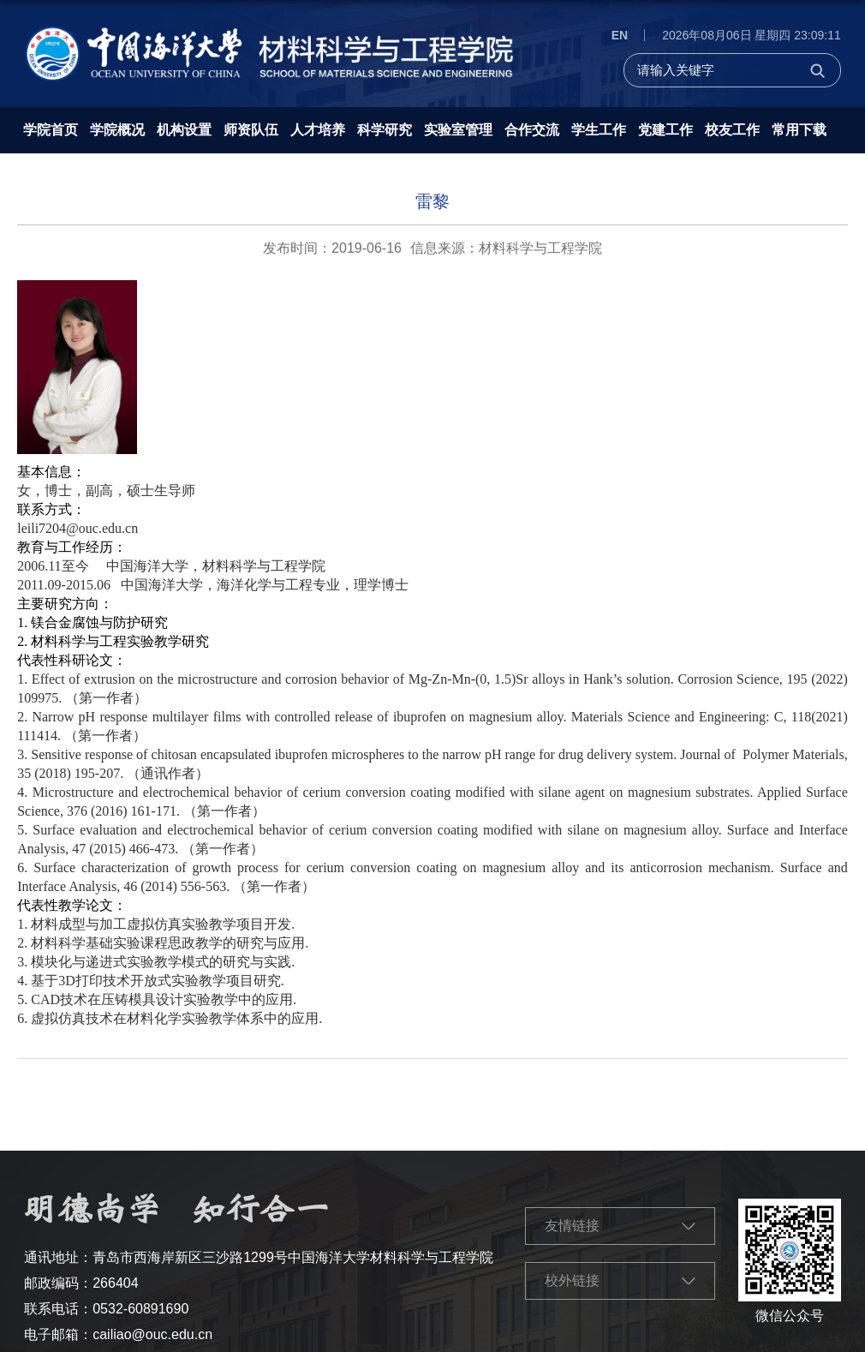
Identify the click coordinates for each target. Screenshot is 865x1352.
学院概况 (117, 130)
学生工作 (598, 130)
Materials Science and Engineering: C (677, 716)
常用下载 (799, 130)
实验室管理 (458, 130)
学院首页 (50, 130)
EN (619, 35)
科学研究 (384, 130)
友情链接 (572, 1225)
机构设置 (184, 130)
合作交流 (531, 130)
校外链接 (572, 1280)
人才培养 (317, 130)
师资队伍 (251, 130)
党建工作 (665, 130)
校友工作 (732, 130)
